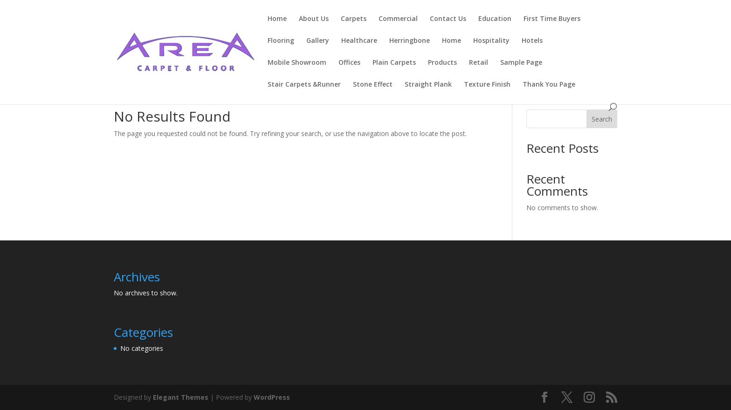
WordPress (272, 397)
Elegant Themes (180, 397)
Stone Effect (373, 85)
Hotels (532, 41)
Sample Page (521, 63)
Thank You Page (549, 85)
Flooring (281, 41)
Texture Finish (487, 85)
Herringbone (409, 41)
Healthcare (359, 41)
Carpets (353, 19)
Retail (478, 63)
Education (494, 19)
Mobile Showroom (297, 63)
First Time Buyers (552, 19)
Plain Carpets (394, 63)
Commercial (398, 19)
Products (442, 63)
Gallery (317, 41)
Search (602, 119)
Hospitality (491, 41)
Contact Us (448, 19)
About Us (314, 19)
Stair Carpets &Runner (304, 85)
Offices (349, 63)
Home (277, 19)
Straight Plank (428, 85)
